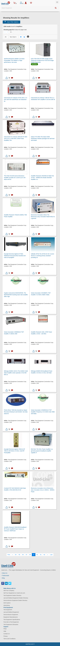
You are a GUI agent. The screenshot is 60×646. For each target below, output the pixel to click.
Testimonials (5, 575)
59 (33, 554)
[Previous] (12, 554)
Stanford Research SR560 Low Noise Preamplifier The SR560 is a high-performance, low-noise (14, 60)
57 (26, 554)
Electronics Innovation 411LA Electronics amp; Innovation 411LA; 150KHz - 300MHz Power (42, 489)
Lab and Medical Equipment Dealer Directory (16, 598)
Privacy (6, 636)
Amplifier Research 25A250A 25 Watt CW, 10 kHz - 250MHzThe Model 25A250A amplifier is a (42, 177)
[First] (8, 554)
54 (15, 554)
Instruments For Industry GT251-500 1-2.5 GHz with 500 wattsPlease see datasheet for (15, 99)
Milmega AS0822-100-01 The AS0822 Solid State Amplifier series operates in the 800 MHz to (16, 372)
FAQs (5, 628)
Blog (3, 578)
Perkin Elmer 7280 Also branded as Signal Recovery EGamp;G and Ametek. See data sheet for (15, 411)
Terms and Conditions (9, 638)
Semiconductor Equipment (11, 614)
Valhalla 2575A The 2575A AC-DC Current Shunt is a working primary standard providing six (42, 255)
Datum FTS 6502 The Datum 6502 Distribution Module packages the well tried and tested (42, 138)
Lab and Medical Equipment (11, 612)
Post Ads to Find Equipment (11, 622)
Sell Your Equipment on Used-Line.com (14, 593)
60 (37, 554)
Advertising (7, 605)
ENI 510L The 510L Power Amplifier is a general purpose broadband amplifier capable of (42, 450)
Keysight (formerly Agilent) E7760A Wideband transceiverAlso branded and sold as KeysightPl (15, 255)
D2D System (7, 603)
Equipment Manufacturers (11, 617)
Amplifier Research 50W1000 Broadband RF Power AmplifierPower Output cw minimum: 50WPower (15, 528)
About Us (4, 573)
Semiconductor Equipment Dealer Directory (15, 600)
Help (5, 631)
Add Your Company (9, 590)
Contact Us (7, 633)
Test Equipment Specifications (12, 619)
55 (19, 554)
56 (23, 554)
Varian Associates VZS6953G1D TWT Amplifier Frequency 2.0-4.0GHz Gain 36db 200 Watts (43, 411)
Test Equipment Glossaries (11, 624)
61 (40, 554)
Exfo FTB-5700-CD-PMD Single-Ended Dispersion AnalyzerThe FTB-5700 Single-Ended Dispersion (42, 60)
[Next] (47, 554)
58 (30, 554)
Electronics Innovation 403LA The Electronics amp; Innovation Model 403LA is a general (43, 216)
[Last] (51, 554)
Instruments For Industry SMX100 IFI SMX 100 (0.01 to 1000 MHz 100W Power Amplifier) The (15, 138)
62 (44, 554)
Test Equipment (8, 609)
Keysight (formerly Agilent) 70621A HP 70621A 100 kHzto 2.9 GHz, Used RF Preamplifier (14, 450)
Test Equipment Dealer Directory (12, 595)
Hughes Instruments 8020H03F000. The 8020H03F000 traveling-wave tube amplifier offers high (16, 294)
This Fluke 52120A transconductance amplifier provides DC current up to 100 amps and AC (14, 177)
